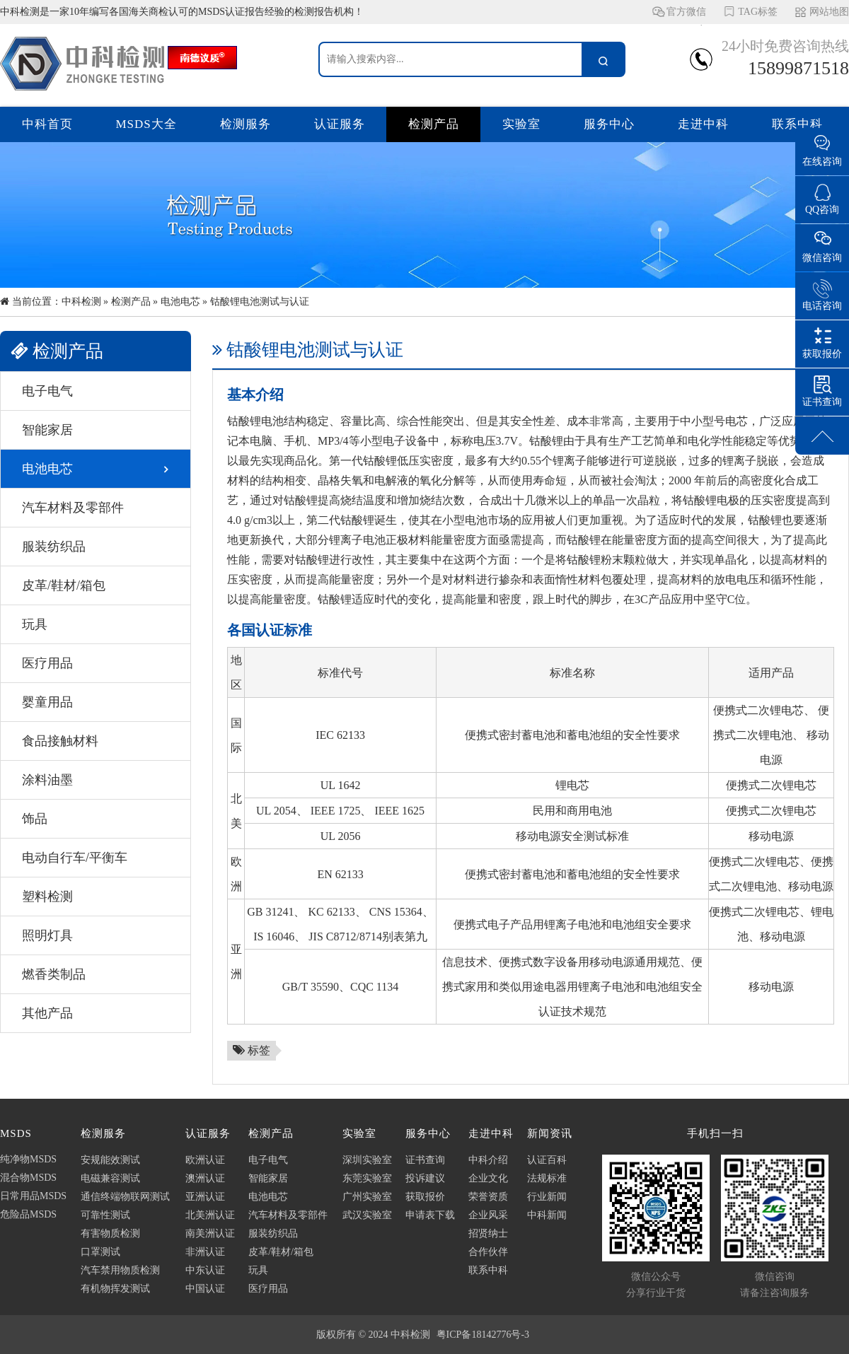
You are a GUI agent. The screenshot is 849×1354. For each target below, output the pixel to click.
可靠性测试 (105, 1215)
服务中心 (609, 124)
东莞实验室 (367, 1178)
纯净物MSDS (28, 1159)
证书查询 (425, 1160)
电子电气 (47, 391)
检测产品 (433, 124)
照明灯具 (47, 935)
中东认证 (205, 1270)
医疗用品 (47, 663)
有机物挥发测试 (115, 1288)
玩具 (34, 624)
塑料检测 (47, 896)
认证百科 (547, 1160)
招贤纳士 (488, 1233)
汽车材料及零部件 (73, 508)
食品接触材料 (60, 741)
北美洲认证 (210, 1215)
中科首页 (47, 124)
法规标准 (547, 1178)
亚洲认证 (205, 1196)
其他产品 (47, 1013)
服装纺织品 (54, 546)
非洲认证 (205, 1252)
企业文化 (488, 1178)
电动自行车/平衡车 (74, 858)
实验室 (521, 124)
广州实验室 (367, 1196)
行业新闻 (547, 1196)
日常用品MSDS (33, 1196)
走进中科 (703, 124)
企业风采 (488, 1215)
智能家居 (47, 430)
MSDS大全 (146, 124)
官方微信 (686, 15)
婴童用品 (47, 702)
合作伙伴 (488, 1252)
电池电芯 (180, 301)
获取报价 (425, 1196)
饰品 (34, 819)
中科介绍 (488, 1160)
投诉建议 (425, 1178)
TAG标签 (758, 11)
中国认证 (205, 1288)
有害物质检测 (110, 1233)
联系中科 (797, 124)
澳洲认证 (205, 1178)
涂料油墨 (47, 780)
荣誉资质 (488, 1196)
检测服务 (245, 124)
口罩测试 (100, 1252)
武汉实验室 (367, 1215)
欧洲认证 (205, 1160)
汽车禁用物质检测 (120, 1270)
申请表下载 (430, 1215)
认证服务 (339, 124)
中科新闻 (547, 1215)
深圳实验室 (367, 1160)
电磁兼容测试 (110, 1178)
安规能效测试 (110, 1160)
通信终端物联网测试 (125, 1196)
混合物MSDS (28, 1177)
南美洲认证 (210, 1233)
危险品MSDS (28, 1214)
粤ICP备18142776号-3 (483, 1334)
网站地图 (829, 11)
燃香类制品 (54, 974)
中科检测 (81, 301)
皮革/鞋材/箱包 (63, 585)
